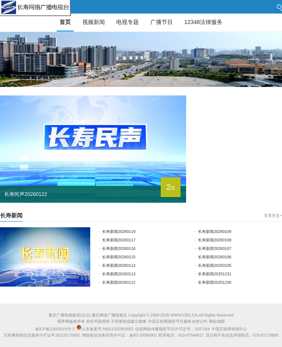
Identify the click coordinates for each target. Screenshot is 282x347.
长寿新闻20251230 (214, 282)
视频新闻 (93, 22)
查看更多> (273, 215)
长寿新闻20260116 (118, 248)
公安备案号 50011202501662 (105, 329)
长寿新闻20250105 (214, 265)
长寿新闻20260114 (118, 265)
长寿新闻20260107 (214, 248)
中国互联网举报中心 (229, 329)
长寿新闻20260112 (118, 282)
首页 (65, 22)
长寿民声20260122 (25, 194)
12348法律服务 (203, 22)
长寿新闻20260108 (214, 240)
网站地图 (217, 321)
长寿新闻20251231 (214, 274)
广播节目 (161, 22)
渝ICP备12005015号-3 (54, 329)
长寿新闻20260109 (214, 231)
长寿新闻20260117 (118, 240)
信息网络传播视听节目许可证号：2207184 (172, 329)
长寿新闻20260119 (118, 231)
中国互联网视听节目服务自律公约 (177, 321)
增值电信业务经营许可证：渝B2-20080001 (119, 335)
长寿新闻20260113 (118, 274)
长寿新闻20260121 (45, 274)
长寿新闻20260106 (214, 257)
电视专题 (127, 22)
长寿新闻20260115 (118, 257)
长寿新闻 (11, 215)
